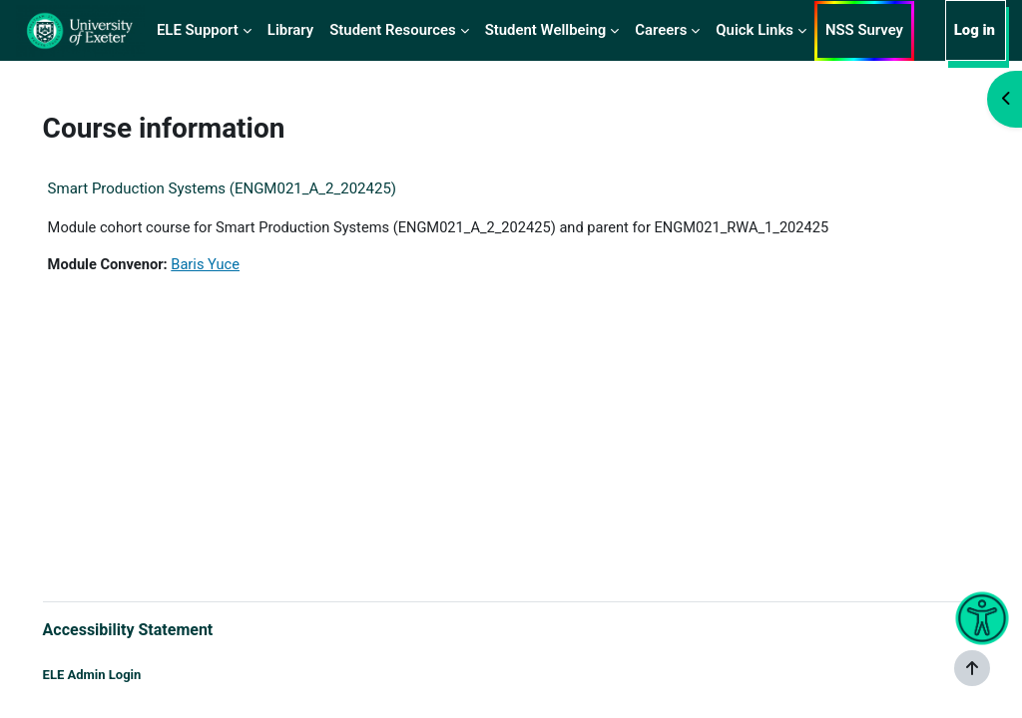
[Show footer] (972, 668)
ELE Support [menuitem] (198, 30)
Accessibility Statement (156, 628)
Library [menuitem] (290, 30)
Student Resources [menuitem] (392, 30)
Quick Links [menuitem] (754, 30)
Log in (974, 30)
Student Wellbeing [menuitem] (546, 30)
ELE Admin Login (120, 675)
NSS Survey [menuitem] (864, 30)
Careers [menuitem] (661, 30)
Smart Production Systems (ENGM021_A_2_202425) (250, 188)
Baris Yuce (236, 265)
